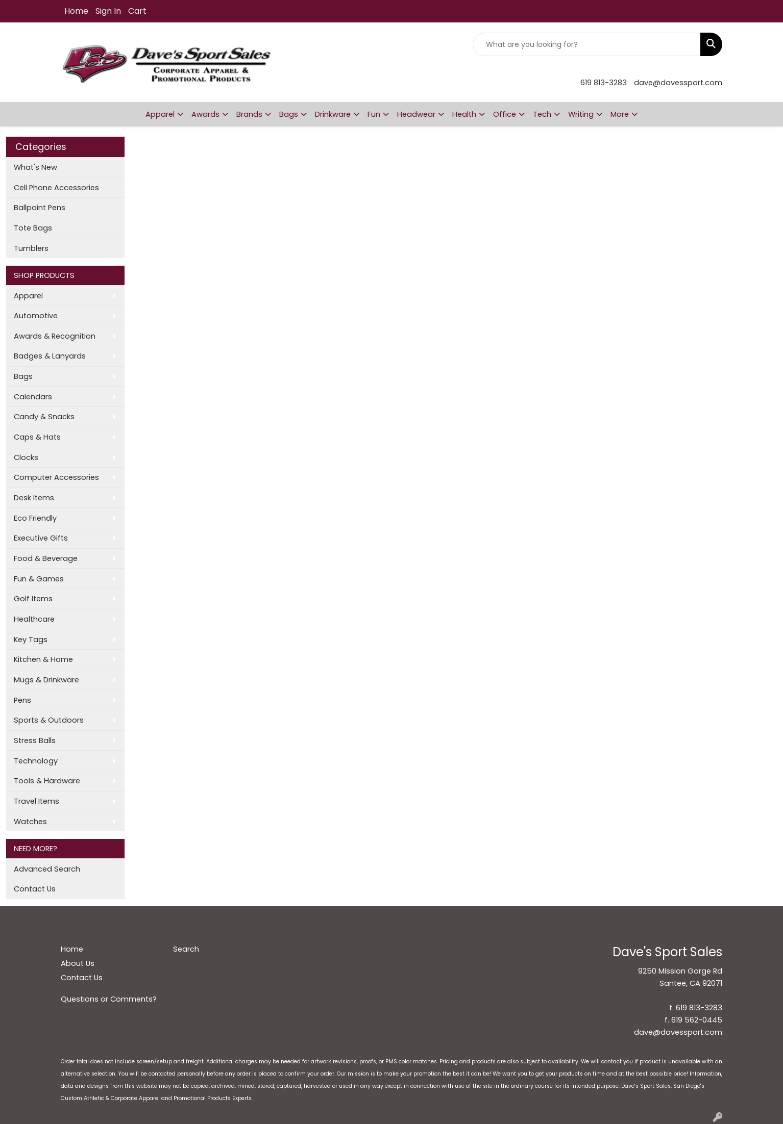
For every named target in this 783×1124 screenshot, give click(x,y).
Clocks (26, 457)
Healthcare (34, 619)
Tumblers (31, 248)
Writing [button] (581, 114)
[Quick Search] (587, 44)
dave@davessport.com (678, 83)
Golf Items (33, 599)
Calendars (33, 397)
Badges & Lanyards (50, 356)
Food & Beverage (46, 558)
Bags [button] (288, 114)
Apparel (28, 296)
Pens (22, 700)
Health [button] (464, 114)
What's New (35, 167)
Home (76, 11)
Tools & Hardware (47, 781)
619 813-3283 (603, 83)
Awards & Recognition (54, 336)
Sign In (108, 11)
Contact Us (35, 889)
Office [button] (504, 114)
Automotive (36, 316)
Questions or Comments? (109, 999)
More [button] (619, 114)
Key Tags (30, 639)
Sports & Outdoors (49, 720)
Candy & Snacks (44, 417)
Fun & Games (39, 579)
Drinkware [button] (333, 114)
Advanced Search (47, 869)
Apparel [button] (160, 114)
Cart (137, 11)
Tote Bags (33, 228)
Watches (30, 821)
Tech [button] (542, 114)
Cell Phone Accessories (56, 188)
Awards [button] (205, 114)
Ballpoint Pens (39, 207)
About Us (77, 963)
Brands (249, 114)
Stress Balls (35, 740)
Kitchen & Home (43, 659)
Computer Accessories (56, 477)
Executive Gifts (41, 538)
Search (186, 949)
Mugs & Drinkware (46, 680)
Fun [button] (374, 114)
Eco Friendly (35, 518)
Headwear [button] (416, 114)
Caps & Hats (37, 437)
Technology (36, 761)
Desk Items (34, 498)
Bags (23, 376)
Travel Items (36, 801)
